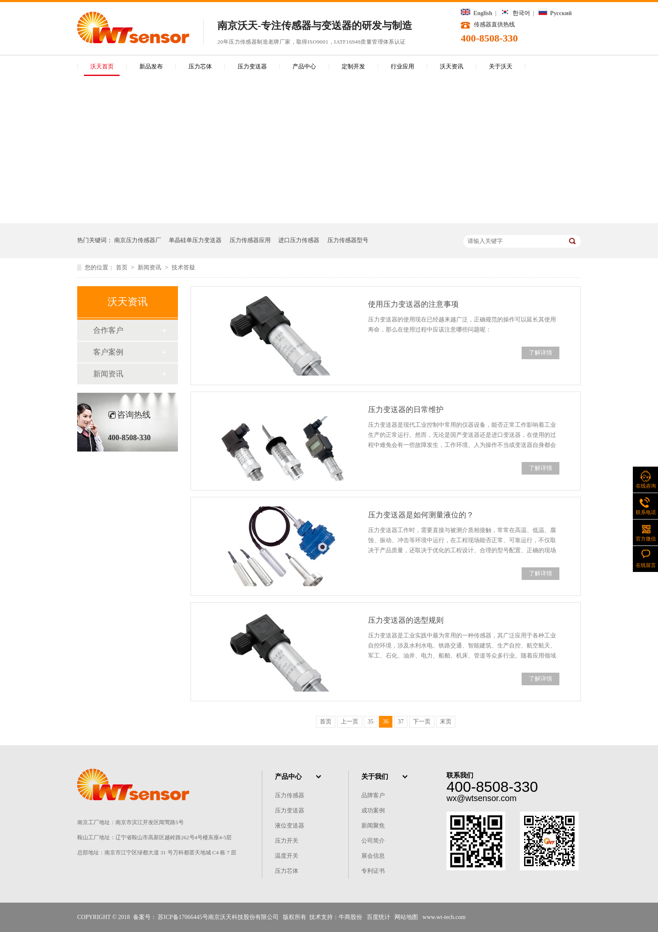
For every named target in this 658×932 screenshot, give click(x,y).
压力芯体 (200, 66)
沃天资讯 (451, 66)
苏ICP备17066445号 (183, 917)
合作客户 (108, 330)
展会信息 (373, 856)
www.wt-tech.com (444, 917)
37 (401, 721)
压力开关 (286, 841)
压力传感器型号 (347, 240)
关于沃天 (500, 66)
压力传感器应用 (250, 240)
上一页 (349, 721)
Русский (555, 13)
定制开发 (353, 66)
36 (386, 721)
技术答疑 (183, 267)
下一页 (422, 721)
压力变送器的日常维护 (406, 409)
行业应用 (402, 66)
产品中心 (304, 66)
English (476, 13)
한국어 (515, 13)
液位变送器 (289, 825)
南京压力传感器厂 (137, 240)
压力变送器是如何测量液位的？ (421, 515)
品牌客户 (373, 795)
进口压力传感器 (298, 240)
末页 (446, 721)
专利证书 (373, 871)
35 (370, 721)
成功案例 (373, 810)
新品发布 (151, 66)
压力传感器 (289, 795)
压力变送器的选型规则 (406, 620)
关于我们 (374, 776)
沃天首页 (102, 66)
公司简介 (373, 841)
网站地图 (406, 917)
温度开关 (286, 856)
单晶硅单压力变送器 (195, 240)
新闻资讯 (150, 267)
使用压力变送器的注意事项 (413, 304)
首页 (122, 267)
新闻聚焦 (373, 825)
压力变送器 (252, 66)
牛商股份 (350, 917)
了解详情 (540, 353)
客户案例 (108, 352)
